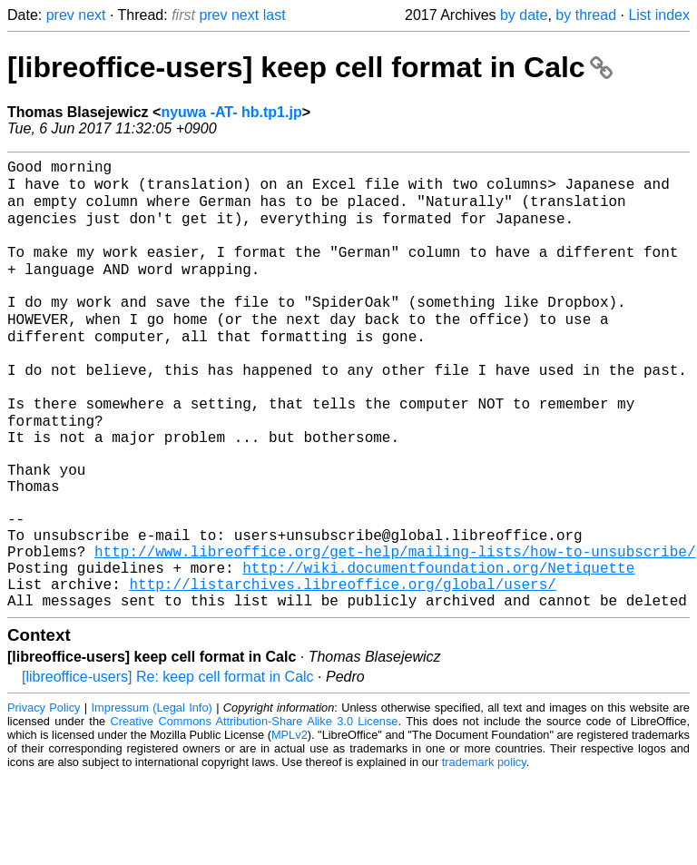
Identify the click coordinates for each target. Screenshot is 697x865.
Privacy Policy (43, 796)
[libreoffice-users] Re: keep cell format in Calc (168, 765)
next (91, 15)
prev (60, 15)
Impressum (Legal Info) (152, 796)
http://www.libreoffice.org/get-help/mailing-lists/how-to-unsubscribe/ (394, 629)
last (274, 15)
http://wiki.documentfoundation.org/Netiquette (438, 649)
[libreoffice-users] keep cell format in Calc (310, 67)
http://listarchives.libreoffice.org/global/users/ (342, 669)
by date (523, 15)
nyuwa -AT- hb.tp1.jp (231, 112)
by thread (585, 15)
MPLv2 (289, 824)
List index (659, 15)
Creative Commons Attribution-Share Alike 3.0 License (254, 810)
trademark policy (484, 851)
